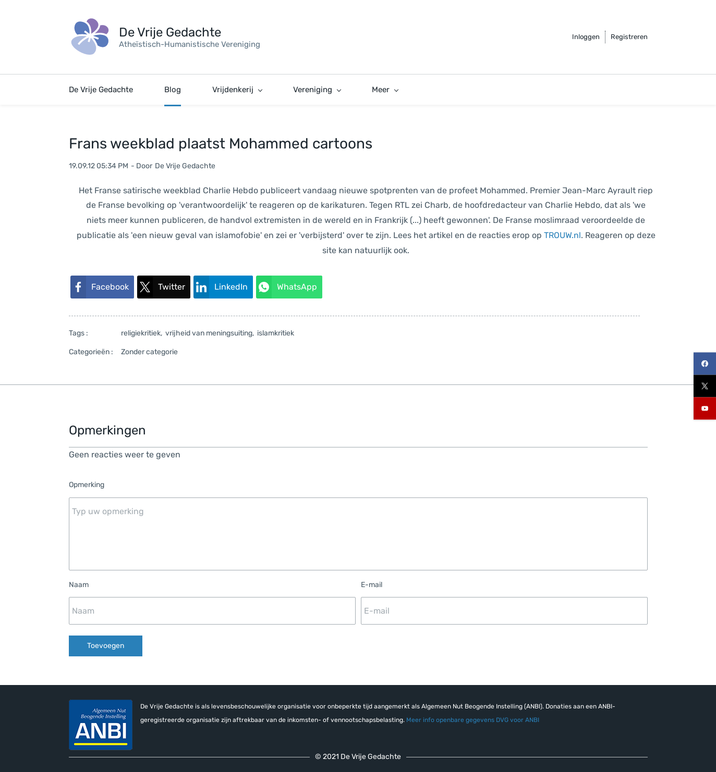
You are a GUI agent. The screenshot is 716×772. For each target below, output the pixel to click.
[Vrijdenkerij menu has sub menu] (237, 89)
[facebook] (705, 364)
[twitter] (705, 386)
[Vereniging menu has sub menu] (317, 89)
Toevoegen (105, 645)
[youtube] (705, 408)
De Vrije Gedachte (185, 165)
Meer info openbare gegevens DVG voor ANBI (472, 720)
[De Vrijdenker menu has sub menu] (400, 89)
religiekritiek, (143, 333)
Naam (79, 584)
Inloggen (586, 37)
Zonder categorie (149, 351)
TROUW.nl (562, 235)
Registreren (629, 37)
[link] (102, 287)
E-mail (371, 584)
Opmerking (86, 484)
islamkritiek (275, 333)
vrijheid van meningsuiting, (211, 333)
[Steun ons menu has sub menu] (482, 89)
